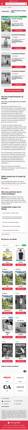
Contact (5, 425)
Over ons (10, 425)
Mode (5, 7)
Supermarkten (18, 401)
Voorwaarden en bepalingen (20, 427)
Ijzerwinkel (17, 404)
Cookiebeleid (15, 425)
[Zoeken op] (25, 4)
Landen (4, 427)
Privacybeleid (21, 425)
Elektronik (5, 404)
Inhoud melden (10, 427)
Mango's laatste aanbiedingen (14, 90)
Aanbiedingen (6, 401)
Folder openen (18, 30)
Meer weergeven (5, 188)
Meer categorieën (5, 406)
